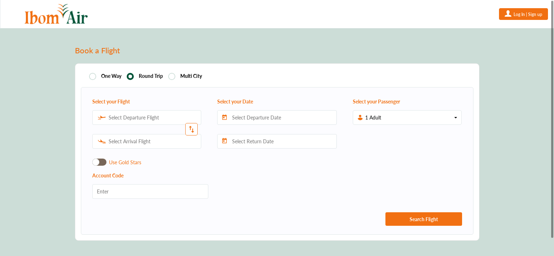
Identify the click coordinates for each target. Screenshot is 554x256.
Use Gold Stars (125, 162)
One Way (111, 76)
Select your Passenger (376, 101)
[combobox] (146, 117)
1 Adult (373, 117)
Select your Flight (111, 101)
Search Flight (424, 219)
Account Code (108, 175)
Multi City (191, 76)
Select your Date (235, 101)
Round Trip (151, 76)
